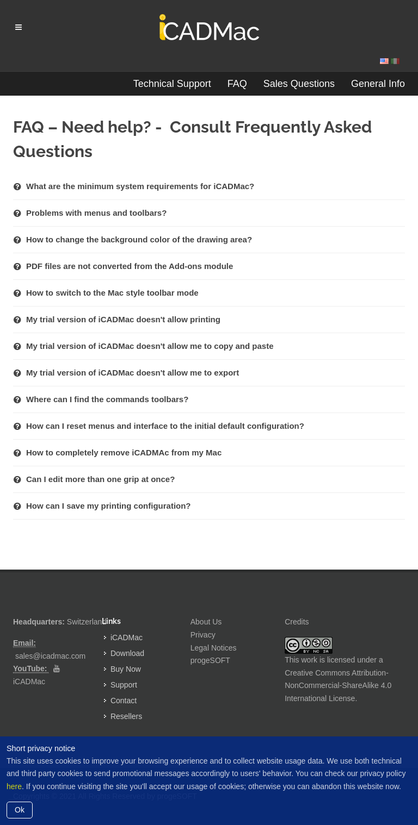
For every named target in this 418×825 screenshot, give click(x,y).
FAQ (237, 83)
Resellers (126, 716)
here (14, 786)
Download (127, 653)
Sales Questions (299, 83)
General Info (378, 83)
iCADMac (29, 681)
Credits (297, 621)
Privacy (203, 634)
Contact (123, 700)
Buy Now (125, 669)
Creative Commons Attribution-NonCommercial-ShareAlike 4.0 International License (338, 685)
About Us (206, 621)
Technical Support (172, 83)
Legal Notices (213, 647)
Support (123, 684)
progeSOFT (210, 660)
